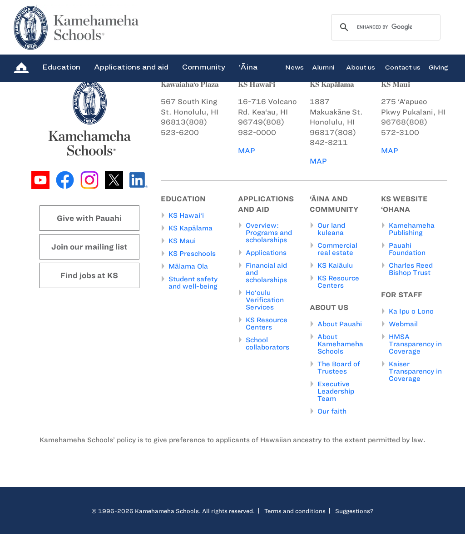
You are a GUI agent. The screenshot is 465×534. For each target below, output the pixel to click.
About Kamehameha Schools (340, 344)
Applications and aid (131, 67)
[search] (384, 27)
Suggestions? (354, 511)
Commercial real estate (337, 249)
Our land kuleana (331, 229)
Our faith (331, 411)
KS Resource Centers (266, 323)
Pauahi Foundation (407, 249)
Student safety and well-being (193, 282)
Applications (266, 252)
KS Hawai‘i (186, 215)
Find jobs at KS (89, 275)
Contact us (402, 67)
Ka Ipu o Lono (411, 311)
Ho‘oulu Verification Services (265, 300)
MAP (246, 151)
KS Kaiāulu (335, 265)
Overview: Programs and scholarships (269, 233)
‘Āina (248, 67)
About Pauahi (339, 324)
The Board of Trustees (338, 367)
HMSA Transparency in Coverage (415, 344)
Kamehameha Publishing (412, 229)
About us (360, 67)
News (294, 67)
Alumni (323, 67)
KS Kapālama (190, 228)
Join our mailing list (89, 247)
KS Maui (182, 241)
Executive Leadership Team (335, 391)
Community (203, 67)
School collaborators (267, 343)
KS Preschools (192, 253)
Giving (438, 67)
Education (61, 67)
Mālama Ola (188, 266)
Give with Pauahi (89, 218)
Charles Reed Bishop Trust (411, 269)
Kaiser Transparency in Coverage (415, 371)
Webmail (403, 324)
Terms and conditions (295, 511)
